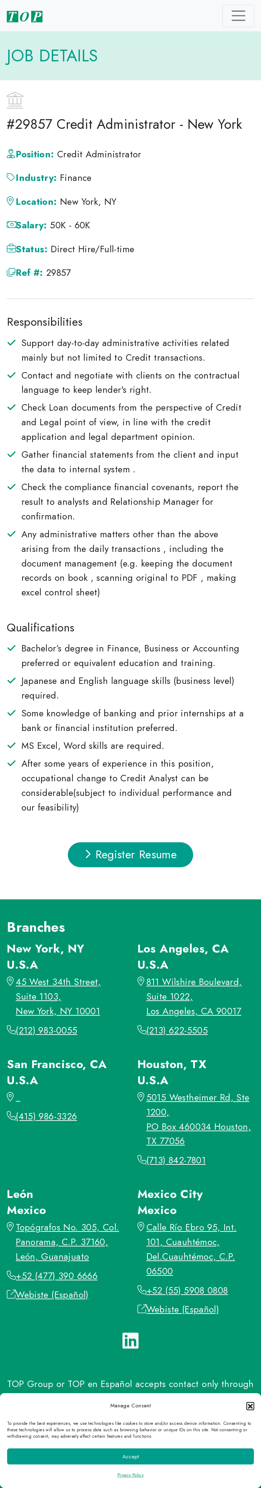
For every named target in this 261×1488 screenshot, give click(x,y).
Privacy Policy (130, 1475)
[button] (250, 1406)
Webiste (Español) (52, 1294)
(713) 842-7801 (176, 1160)
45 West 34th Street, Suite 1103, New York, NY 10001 (58, 996)
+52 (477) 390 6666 (56, 1276)
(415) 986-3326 (46, 1116)
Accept (130, 1457)
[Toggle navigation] (238, 16)
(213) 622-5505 (177, 1030)
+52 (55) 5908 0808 (187, 1290)
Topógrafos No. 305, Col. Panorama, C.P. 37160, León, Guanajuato (67, 1242)
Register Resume (130, 854)
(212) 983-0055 (46, 1030)
